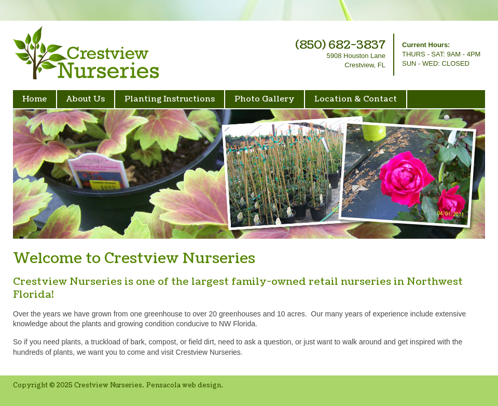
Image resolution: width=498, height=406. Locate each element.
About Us (85, 99)
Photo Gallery (264, 99)
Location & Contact (355, 99)
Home (34, 99)
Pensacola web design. (184, 385)
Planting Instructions (170, 99)
